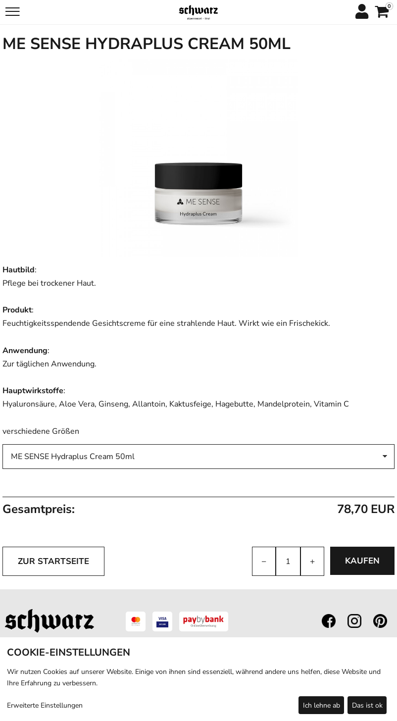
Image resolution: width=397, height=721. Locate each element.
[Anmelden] (361, 12)
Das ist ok (367, 705)
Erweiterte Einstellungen (45, 705)
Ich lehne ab (321, 705)
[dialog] (198, 679)
